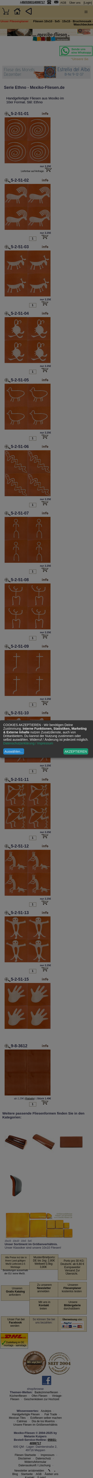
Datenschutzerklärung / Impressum (28, 743)
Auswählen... (14, 751)
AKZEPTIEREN (76, 751)
